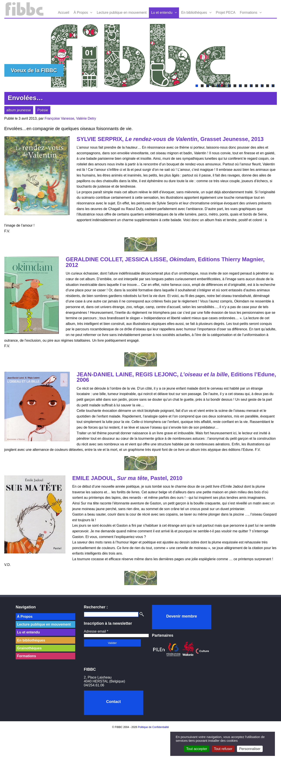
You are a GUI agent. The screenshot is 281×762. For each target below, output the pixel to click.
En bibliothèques (194, 12)
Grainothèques (29, 648)
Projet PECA (225, 12)
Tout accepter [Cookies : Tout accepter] (196, 749)
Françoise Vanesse (59, 118)
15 (273, 85)
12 (256, 85)
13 (262, 85)
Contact (113, 701)
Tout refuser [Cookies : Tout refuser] (223, 749)
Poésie (42, 110)
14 (267, 85)
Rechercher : (96, 607)
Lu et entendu (161, 12)
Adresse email (96, 631)
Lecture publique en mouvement (122, 12)
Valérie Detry (86, 118)
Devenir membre (181, 616)
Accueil (63, 12)
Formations (248, 12)
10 (245, 85)
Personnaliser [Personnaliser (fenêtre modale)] (250, 749)
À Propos (81, 12)
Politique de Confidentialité (153, 727)
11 (251, 85)
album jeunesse (19, 110)
